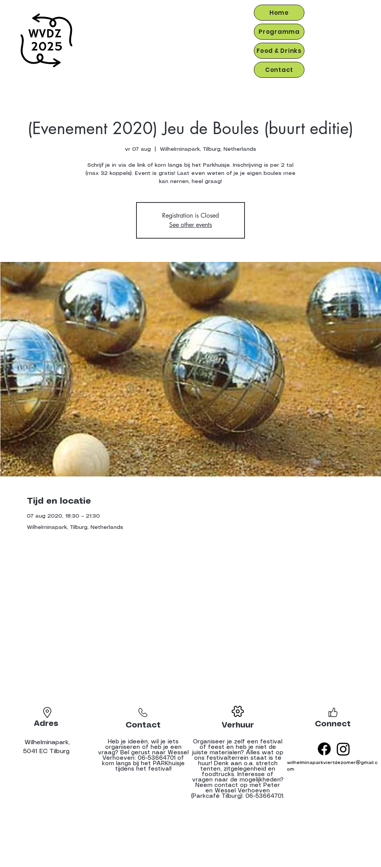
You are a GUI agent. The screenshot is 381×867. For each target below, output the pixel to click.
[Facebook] (324, 748)
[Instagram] (343, 748)
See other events (190, 225)
